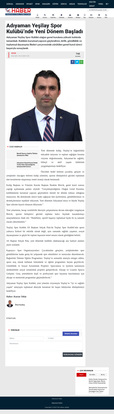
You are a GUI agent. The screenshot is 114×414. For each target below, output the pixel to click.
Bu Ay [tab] (103, 374)
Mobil (37, 16)
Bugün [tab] (81, 374)
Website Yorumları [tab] (70, 334)
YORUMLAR (15, 330)
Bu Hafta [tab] (92, 374)
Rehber (78, 16)
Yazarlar (70, 16)
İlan (84, 16)
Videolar (61, 16)
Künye (99, 16)
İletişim (91, 16)
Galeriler (53, 16)
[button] (107, 4)
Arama (45, 16)
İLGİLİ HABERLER (15, 147)
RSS (106, 16)
